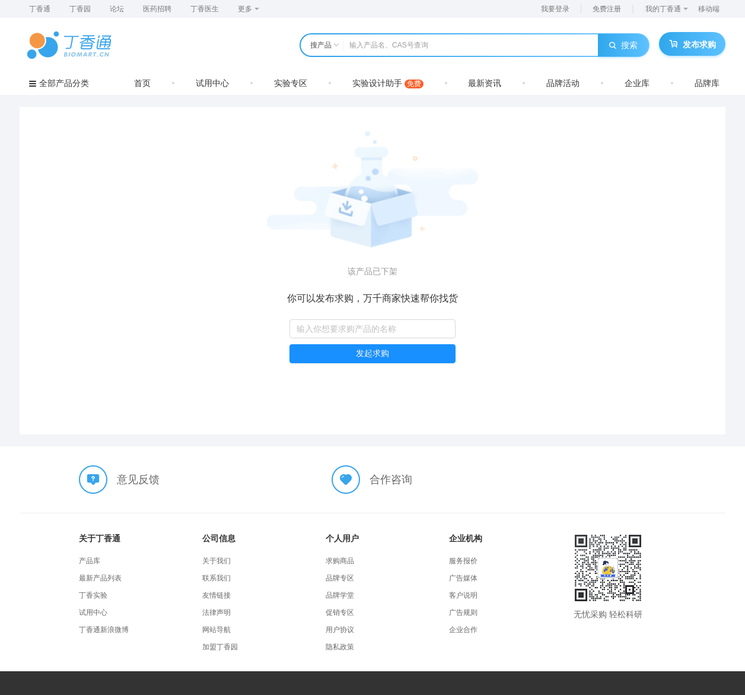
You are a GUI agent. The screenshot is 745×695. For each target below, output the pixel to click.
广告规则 (463, 612)
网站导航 (216, 630)
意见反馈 (138, 479)
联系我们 (216, 578)
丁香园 (80, 9)
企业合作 (463, 630)
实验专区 (290, 83)
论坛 (117, 9)
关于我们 (216, 561)
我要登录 (555, 9)
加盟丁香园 (220, 647)
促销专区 (340, 612)
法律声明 (216, 612)
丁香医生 (204, 9)
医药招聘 (157, 9)
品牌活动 (563, 83)
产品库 (89, 561)
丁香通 (39, 9)
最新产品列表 (100, 578)
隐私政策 (340, 647)
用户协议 (340, 630)
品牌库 (707, 83)
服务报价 (463, 561)
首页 (142, 83)
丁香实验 (93, 595)
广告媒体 (463, 578)
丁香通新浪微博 (104, 630)
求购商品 (340, 561)
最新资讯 (484, 83)
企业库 (637, 83)
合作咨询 (391, 479)
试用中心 (212, 83)
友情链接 (216, 595)
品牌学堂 (340, 595)
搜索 (623, 45)
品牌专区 (340, 578)
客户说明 (463, 595)
